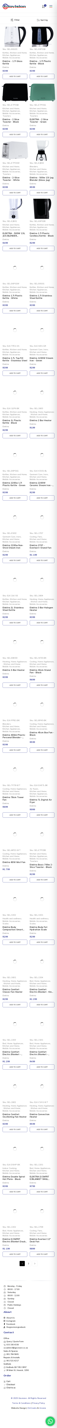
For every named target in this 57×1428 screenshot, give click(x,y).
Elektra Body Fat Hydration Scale (38, 928)
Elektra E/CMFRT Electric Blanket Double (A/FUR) (15, 1241)
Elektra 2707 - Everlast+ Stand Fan (40, 546)
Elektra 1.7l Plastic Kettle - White (12, 296)
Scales (6, 923)
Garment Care (36, 349)
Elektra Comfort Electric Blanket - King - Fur (41, 992)
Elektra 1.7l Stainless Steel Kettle (41, 296)
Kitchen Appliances (11, 55)
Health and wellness (12, 918)
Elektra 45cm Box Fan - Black (42, 733)
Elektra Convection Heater (40, 1115)
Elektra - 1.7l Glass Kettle (12, 62)
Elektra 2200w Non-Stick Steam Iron (13, 546)
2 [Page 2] (28, 1263)
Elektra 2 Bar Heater (41, 420)
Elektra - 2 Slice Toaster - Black (11, 120)
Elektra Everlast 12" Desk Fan (40, 1240)
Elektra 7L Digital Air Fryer (41, 800)
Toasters (7, 116)
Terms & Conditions (21, 1403)
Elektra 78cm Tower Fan (13, 798)
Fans (40, 536)
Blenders (34, 166)
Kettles (6, 52)
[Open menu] (51, 6)
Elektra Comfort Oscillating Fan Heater (15, 1115)
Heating (33, 412)
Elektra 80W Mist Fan (14, 862)
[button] (15, 76)
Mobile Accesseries (11, 57)
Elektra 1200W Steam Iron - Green (41, 359)
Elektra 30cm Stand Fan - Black (40, 671)
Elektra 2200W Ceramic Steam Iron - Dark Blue (41, 485)
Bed (31, 981)
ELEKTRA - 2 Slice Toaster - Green (39, 120)
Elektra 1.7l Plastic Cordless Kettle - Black (42, 234)
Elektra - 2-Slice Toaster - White (11, 178)
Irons (46, 349)
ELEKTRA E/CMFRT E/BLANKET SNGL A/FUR (39, 1179)
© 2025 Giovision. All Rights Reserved (28, 1398)
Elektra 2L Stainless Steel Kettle (13, 608)
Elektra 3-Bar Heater (14, 670)
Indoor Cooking (9, 1168)
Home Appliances (46, 412)
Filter (17, 20)
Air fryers (34, 789)
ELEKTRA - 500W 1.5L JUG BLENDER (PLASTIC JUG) (14, 236)
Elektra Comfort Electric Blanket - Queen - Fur (12, 1054)
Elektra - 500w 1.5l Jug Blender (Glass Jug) (42, 178)
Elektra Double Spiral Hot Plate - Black (14, 1177)
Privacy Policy (38, 1403)
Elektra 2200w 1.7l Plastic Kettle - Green (14, 484)
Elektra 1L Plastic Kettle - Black (12, 421)
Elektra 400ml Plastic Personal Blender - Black (14, 737)
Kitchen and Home (18, 52)
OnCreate (32, 1408)
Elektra (6, 67)
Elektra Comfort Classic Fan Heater (13, 990)
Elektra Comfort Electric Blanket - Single (39, 1054)
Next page (35, 1263)
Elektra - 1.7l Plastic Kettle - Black (40, 62)
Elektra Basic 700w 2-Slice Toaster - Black (41, 865)
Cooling (33, 536)
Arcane (42, 1408)
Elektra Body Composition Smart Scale (13, 929)
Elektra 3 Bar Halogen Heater (41, 608)
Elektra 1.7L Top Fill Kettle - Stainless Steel (15, 359)
